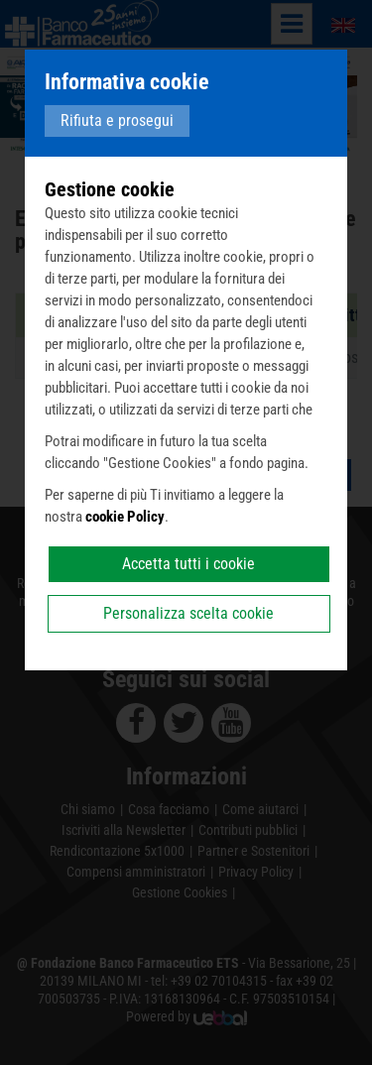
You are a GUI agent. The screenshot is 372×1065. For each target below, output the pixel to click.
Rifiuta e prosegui (117, 120)
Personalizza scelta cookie (188, 613)
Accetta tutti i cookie (188, 563)
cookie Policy (125, 517)
